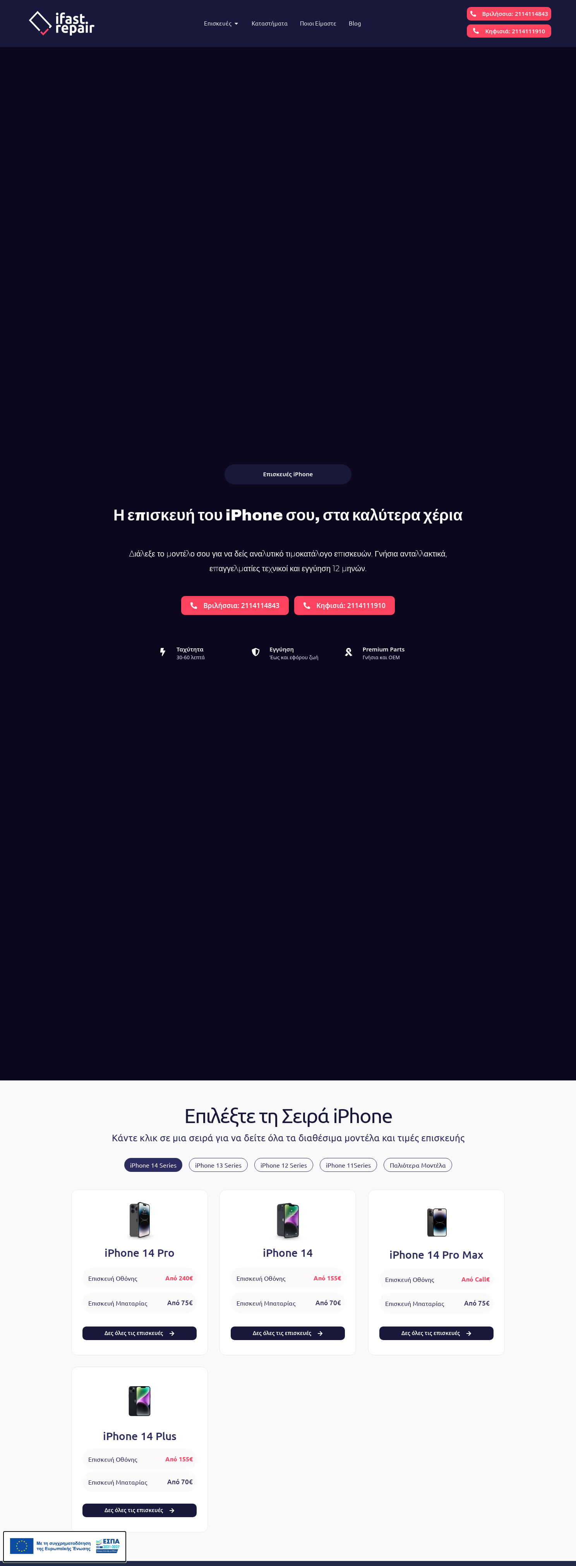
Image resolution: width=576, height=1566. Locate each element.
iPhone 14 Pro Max (436, 1254)
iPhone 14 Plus (140, 1435)
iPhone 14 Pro (140, 1252)
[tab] (153, 1165)
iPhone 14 (288, 1252)
